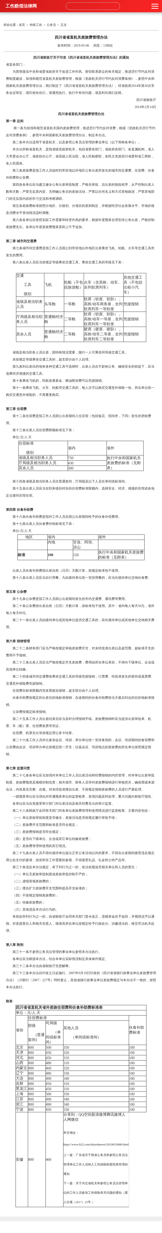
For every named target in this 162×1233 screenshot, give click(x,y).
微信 (75, 1119)
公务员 (51, 25)
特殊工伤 (36, 25)
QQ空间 (85, 1115)
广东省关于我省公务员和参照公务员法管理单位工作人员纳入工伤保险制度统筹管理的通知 (95, 1164)
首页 (22, 25)
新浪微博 (99, 1115)
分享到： (71, 1115)
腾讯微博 (114, 1115)
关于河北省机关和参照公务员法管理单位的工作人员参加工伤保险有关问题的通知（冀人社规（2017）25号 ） (95, 1193)
